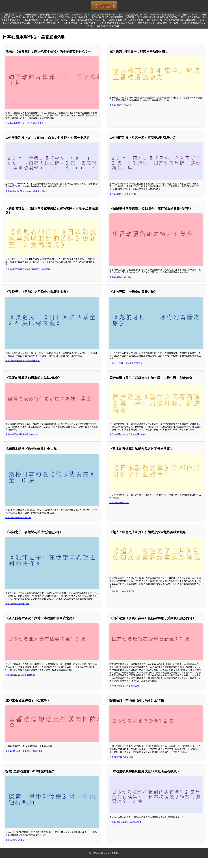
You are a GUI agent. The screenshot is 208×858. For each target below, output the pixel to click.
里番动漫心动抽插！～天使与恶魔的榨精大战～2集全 (63, 17)
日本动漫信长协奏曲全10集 (18, 517)
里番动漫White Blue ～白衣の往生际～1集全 (26, 191)
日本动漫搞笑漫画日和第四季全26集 (22, 360)
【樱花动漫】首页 (12, 14)
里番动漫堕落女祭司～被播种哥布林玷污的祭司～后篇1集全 (53, 14)
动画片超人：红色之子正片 (122, 591)
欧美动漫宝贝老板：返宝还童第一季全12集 (158, 23)
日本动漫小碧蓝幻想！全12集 (133, 14)
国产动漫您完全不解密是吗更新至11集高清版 (113, 17)
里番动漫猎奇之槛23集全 (121, 277)
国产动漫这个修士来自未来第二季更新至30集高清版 (171, 20)
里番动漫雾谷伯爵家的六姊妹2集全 (21, 434)
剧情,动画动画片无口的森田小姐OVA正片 (157, 17)
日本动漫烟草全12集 (119, 502)
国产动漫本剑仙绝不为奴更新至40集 (126, 20)
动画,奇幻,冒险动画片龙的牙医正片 (125, 363)
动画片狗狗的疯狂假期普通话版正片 (88, 20)
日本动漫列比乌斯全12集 (121, 757)
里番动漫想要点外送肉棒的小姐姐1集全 (24, 751)
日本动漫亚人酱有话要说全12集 (20, 675)
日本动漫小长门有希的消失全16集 (79, 23)
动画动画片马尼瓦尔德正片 (46, 23)
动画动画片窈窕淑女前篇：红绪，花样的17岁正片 (174, 14)
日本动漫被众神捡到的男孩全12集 (125, 822)
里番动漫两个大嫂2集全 (108, 26)
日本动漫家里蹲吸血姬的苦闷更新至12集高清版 (27, 269)
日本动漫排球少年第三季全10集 (100, 14)
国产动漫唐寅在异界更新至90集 (124, 686)
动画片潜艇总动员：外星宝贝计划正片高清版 (46, 20)
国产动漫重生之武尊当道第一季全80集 (127, 434)
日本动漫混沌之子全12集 (17, 603)
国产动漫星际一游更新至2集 (122, 194)
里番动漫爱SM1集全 (15, 840)
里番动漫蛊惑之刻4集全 (120, 105)
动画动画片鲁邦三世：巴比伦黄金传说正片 (25, 123)
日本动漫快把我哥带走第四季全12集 (116, 23)
